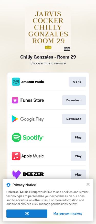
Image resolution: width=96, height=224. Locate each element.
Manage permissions (68, 213)
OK (27, 213)
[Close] (88, 184)
